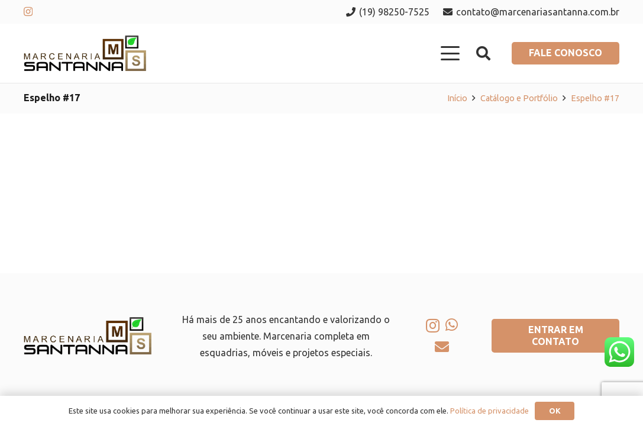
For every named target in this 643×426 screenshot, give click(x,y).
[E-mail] (442, 347)
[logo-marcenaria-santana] (85, 53)
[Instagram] (28, 12)
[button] (451, 53)
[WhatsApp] (451, 325)
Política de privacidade (489, 410)
